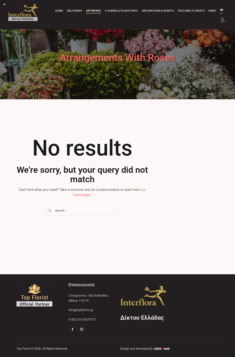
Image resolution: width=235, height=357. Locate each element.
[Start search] (49, 211)
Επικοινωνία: (81, 285)
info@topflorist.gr (80, 310)
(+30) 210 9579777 (82, 319)
